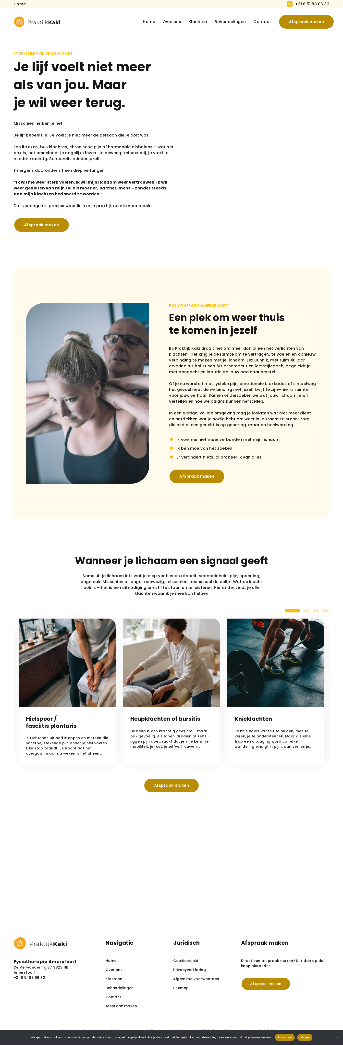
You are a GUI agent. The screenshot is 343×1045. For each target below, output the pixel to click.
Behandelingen (225, 22)
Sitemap (181, 987)
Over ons (167, 22)
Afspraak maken (301, 22)
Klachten (193, 22)
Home (144, 22)
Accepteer (284, 1037)
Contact (257, 22)
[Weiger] (336, 1037)
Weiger (305, 1037)
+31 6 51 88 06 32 (312, 4)
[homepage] (37, 21)
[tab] (292, 610)
